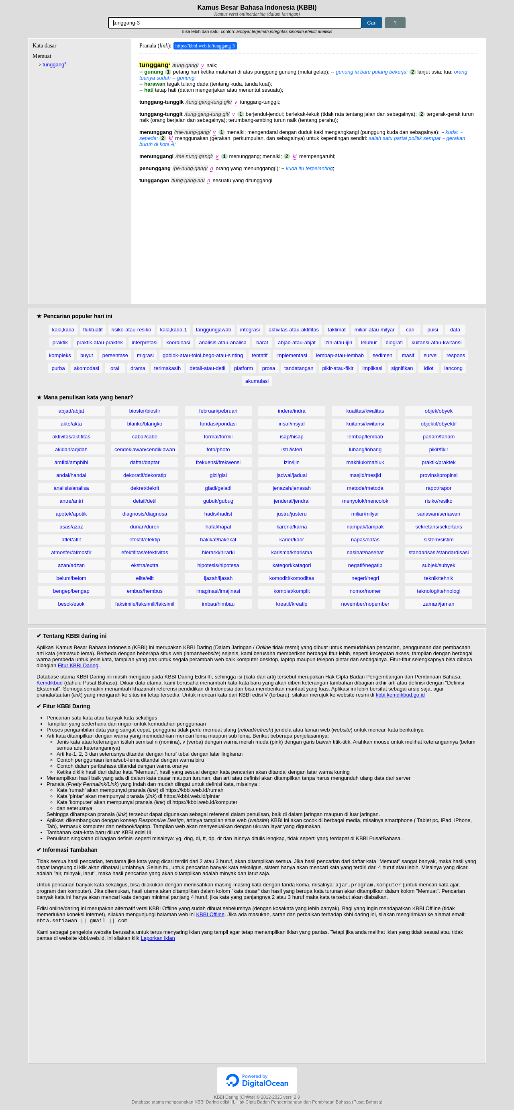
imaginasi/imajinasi (218, 591)
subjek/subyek (438, 565)
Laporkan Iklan (158, 940)
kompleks (60, 355)
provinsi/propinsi (439, 475)
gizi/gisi (218, 475)
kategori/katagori (291, 565)
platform (243, 368)
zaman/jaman (438, 604)
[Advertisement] (308, 239)
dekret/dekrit (145, 488)
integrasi (250, 330)
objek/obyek (439, 411)
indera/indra (292, 411)
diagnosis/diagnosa (144, 514)
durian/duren (144, 527)
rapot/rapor (439, 488)
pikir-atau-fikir (337, 368)
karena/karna (292, 527)
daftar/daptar (145, 462)
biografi (394, 342)
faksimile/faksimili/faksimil (144, 604)
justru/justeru (291, 514)
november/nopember (365, 604)
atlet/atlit (71, 539)
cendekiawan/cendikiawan (144, 449)
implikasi (372, 368)
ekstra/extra (145, 565)
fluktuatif (92, 330)
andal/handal (71, 475)
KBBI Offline (210, 915)
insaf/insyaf (292, 424)
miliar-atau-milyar (375, 330)
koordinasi (178, 342)
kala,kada (63, 330)
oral (114, 368)
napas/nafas (365, 539)
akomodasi (86, 368)
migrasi (145, 355)
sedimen (382, 355)
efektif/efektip (144, 539)
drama (138, 368)
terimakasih (167, 368)
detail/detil (145, 501)
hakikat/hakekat (218, 539)
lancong (453, 368)
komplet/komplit (291, 591)
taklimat (337, 330)
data (455, 330)
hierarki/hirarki (218, 552)
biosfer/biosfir (144, 411)
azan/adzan (71, 565)
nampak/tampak (365, 527)
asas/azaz (71, 527)
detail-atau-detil (207, 368)
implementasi (291, 355)
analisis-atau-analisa (223, 342)
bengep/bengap (71, 591)
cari (410, 330)
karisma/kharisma (291, 552)
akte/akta (71, 424)
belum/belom (71, 578)
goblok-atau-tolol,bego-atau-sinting (203, 355)
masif (408, 355)
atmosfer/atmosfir (71, 552)
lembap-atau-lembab (340, 355)
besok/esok (71, 604)
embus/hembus (145, 591)
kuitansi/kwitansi (365, 424)
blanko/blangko (144, 424)
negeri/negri (365, 578)
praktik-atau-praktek (100, 342)
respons (456, 355)
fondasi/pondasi (218, 424)
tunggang (54, 65)
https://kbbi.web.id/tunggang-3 (205, 46)
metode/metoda (365, 488)
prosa (268, 368)
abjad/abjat (71, 411)
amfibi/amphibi (71, 462)
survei (431, 355)
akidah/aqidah (71, 449)
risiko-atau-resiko (131, 330)
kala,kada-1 (173, 330)
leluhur (369, 342)
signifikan (402, 368)
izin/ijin (292, 462)
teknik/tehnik (438, 578)
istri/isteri (291, 449)
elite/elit (144, 578)
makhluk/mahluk (365, 462)
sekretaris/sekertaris (438, 527)
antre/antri (71, 501)
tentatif (259, 355)
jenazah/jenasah (292, 488)
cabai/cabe (144, 437)
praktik (60, 342)
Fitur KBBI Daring (78, 665)
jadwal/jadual (292, 475)
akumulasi (257, 381)
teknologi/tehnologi (438, 591)
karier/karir (291, 539)
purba (58, 368)
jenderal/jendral (292, 501)
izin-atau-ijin (338, 342)
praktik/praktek (439, 462)
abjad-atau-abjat (297, 342)
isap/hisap (292, 437)
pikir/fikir (439, 449)
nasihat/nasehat (365, 552)
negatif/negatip (365, 565)
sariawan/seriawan (439, 514)
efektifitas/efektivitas (144, 552)
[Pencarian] (234, 22)
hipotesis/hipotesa (218, 565)
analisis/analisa (71, 488)
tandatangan (298, 368)
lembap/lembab (365, 437)
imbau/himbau (218, 604)
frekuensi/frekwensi (218, 462)
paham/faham (439, 437)
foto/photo (218, 449)
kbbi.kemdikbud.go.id (400, 695)
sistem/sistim (438, 539)
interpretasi (144, 342)
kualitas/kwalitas (365, 411)
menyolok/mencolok (365, 501)
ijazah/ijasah (218, 578)
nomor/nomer (365, 591)
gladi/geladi (218, 488)
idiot (429, 368)
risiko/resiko (439, 501)
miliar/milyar (365, 514)
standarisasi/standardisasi (439, 552)
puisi (432, 330)
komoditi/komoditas (291, 578)
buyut (86, 355)
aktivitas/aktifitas (71, 437)
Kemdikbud (50, 683)
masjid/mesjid (365, 475)
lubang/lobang (365, 449)
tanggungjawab (213, 330)
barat (262, 342)
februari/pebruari (218, 411)
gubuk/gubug (218, 501)
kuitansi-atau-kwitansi (436, 342)
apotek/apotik (71, 514)
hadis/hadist (218, 514)
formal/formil (218, 437)
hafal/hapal (218, 527)
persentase (115, 355)
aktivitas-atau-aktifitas (294, 330)
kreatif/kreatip (291, 604)
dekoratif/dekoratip (144, 475)
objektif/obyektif (439, 424)
